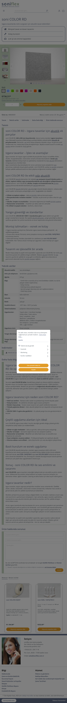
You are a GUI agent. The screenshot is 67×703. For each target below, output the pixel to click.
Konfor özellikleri (26, 356)
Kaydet (33, 369)
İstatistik (23, 349)
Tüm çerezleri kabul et (33, 365)
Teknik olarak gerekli (27, 346)
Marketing (24, 352)
